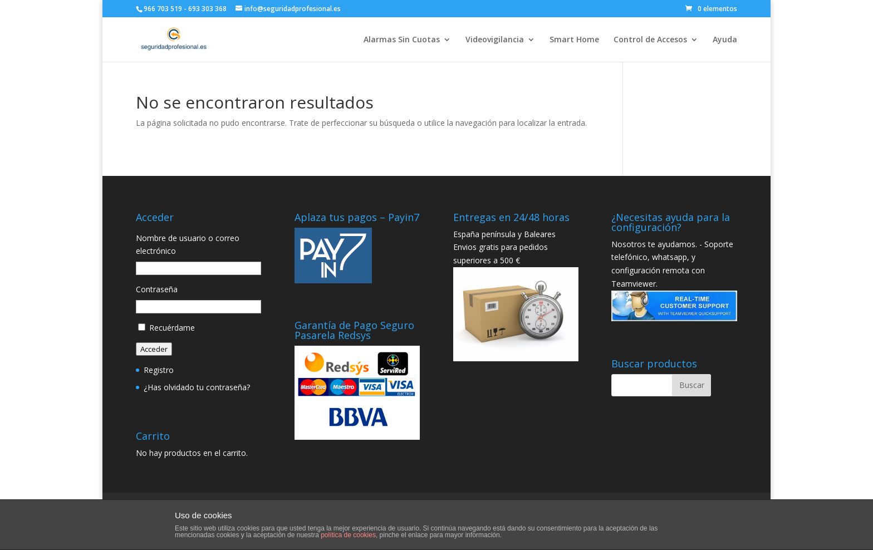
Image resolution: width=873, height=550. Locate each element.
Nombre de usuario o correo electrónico (187, 245)
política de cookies (348, 535)
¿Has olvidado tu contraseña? (197, 387)
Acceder (154, 349)
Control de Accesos (650, 40)
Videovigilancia (494, 40)
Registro (159, 370)
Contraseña (157, 289)
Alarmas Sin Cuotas (402, 40)
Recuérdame (172, 327)
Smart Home (574, 40)
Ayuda (725, 40)
